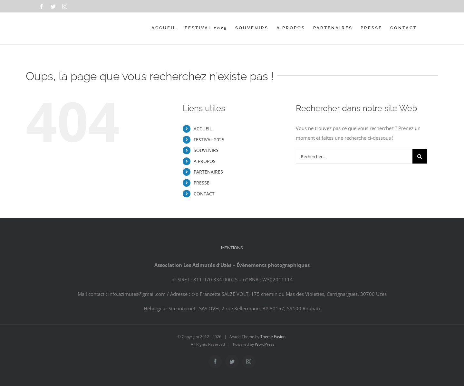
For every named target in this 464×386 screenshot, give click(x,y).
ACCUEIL (203, 129)
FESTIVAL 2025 (209, 140)
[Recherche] (419, 156)
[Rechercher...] (354, 156)
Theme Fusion (272, 336)
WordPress (265, 344)
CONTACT (204, 194)
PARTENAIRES (208, 172)
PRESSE (201, 183)
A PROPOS (205, 161)
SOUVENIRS (206, 150)
